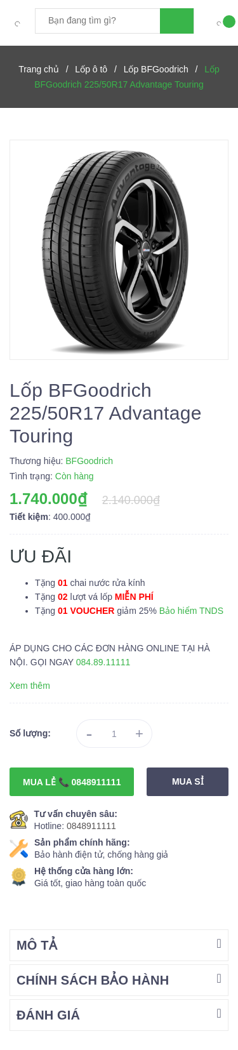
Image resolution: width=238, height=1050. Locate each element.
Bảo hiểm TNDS (191, 611)
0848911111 (91, 826)
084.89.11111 (103, 662)
